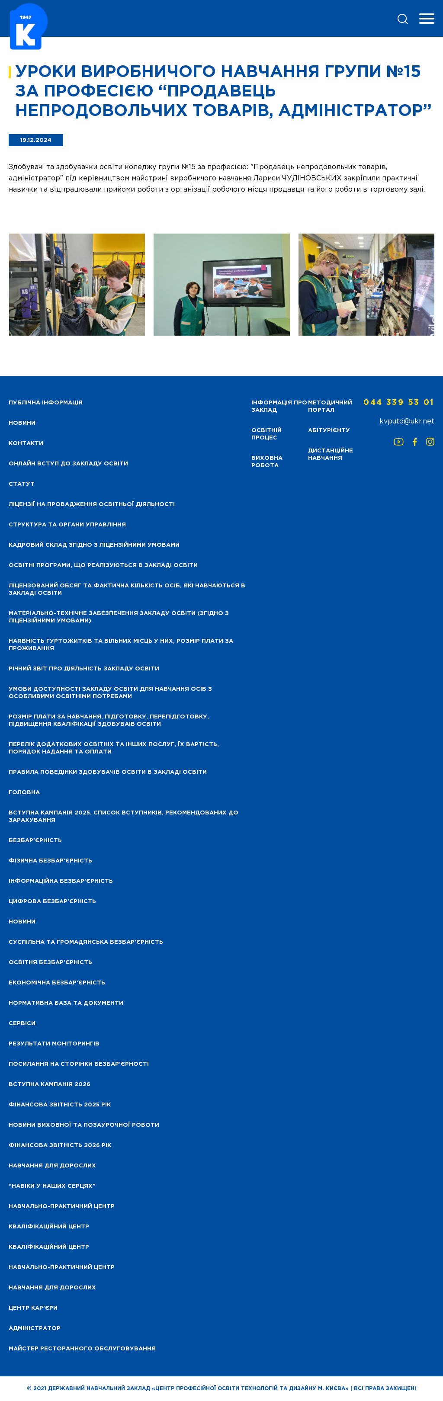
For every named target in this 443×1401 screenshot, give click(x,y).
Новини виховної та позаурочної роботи (84, 1125)
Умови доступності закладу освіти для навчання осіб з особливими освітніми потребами (110, 693)
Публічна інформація (46, 403)
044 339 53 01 (398, 402)
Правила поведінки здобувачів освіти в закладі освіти (108, 772)
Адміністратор (35, 1328)
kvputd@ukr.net (406, 421)
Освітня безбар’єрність (50, 962)
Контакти (26, 443)
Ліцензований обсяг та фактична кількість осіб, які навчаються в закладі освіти (127, 589)
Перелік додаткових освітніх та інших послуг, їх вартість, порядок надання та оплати (114, 748)
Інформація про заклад (279, 407)
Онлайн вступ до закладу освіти (68, 464)
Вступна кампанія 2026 (49, 1084)
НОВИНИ (22, 423)
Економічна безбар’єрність (57, 983)
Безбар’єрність (35, 840)
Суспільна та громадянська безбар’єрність (86, 942)
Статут (22, 484)
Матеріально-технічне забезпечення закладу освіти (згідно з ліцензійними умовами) (119, 617)
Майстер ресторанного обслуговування (82, 1348)
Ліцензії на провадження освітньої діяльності (92, 504)
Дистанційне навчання (330, 455)
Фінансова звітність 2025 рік (60, 1105)
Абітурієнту (329, 430)
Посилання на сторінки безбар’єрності (79, 1064)
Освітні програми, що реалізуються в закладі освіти (103, 565)
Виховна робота (266, 462)
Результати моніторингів (54, 1044)
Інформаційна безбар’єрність (61, 881)
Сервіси (22, 1023)
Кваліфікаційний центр (49, 1227)
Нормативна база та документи (66, 1003)
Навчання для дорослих (52, 1166)
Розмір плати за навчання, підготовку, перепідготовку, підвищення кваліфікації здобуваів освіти (109, 721)
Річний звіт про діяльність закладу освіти (84, 669)
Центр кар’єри (33, 1308)
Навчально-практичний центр (62, 1206)
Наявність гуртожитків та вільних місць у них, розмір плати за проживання (121, 645)
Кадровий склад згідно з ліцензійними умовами (94, 545)
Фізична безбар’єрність (50, 861)
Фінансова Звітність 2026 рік (60, 1145)
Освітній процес (266, 434)
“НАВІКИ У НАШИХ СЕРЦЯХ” (52, 1186)
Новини (22, 922)
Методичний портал (330, 407)
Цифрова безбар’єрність (52, 901)
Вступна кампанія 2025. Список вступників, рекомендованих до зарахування (123, 817)
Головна (24, 792)
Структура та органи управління (67, 525)
